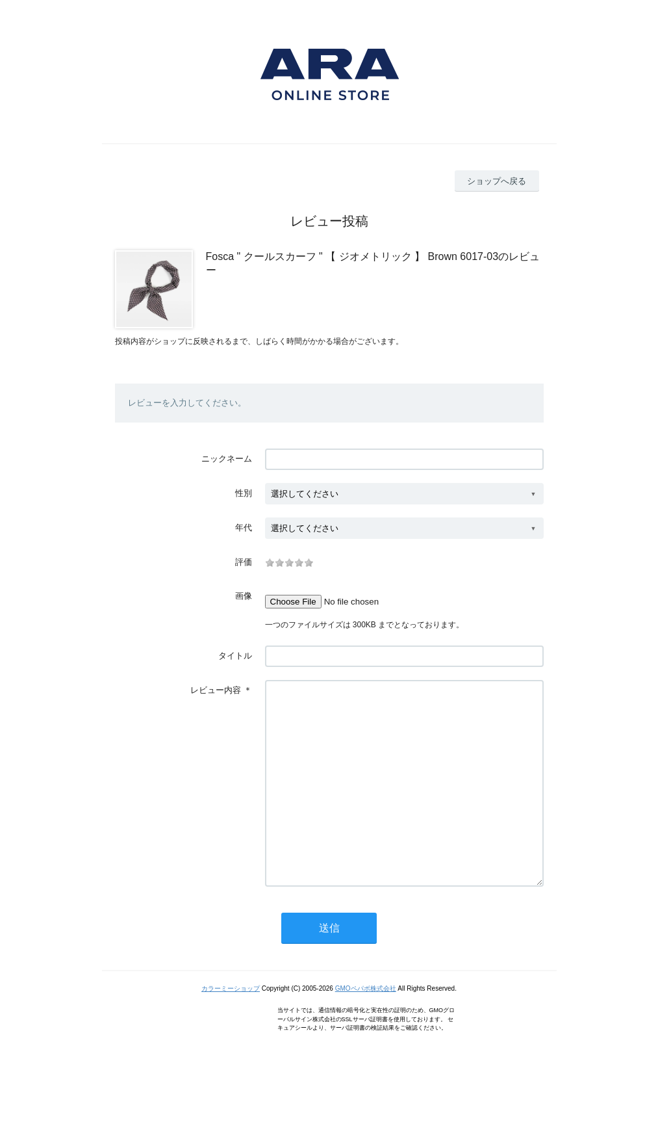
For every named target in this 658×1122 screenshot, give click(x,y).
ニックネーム (226, 458)
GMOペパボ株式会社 (365, 1027)
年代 (243, 527)
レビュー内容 (215, 690)
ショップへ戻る (496, 181)
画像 (243, 596)
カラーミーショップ (230, 1027)
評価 (243, 562)
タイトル (235, 655)
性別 (243, 493)
